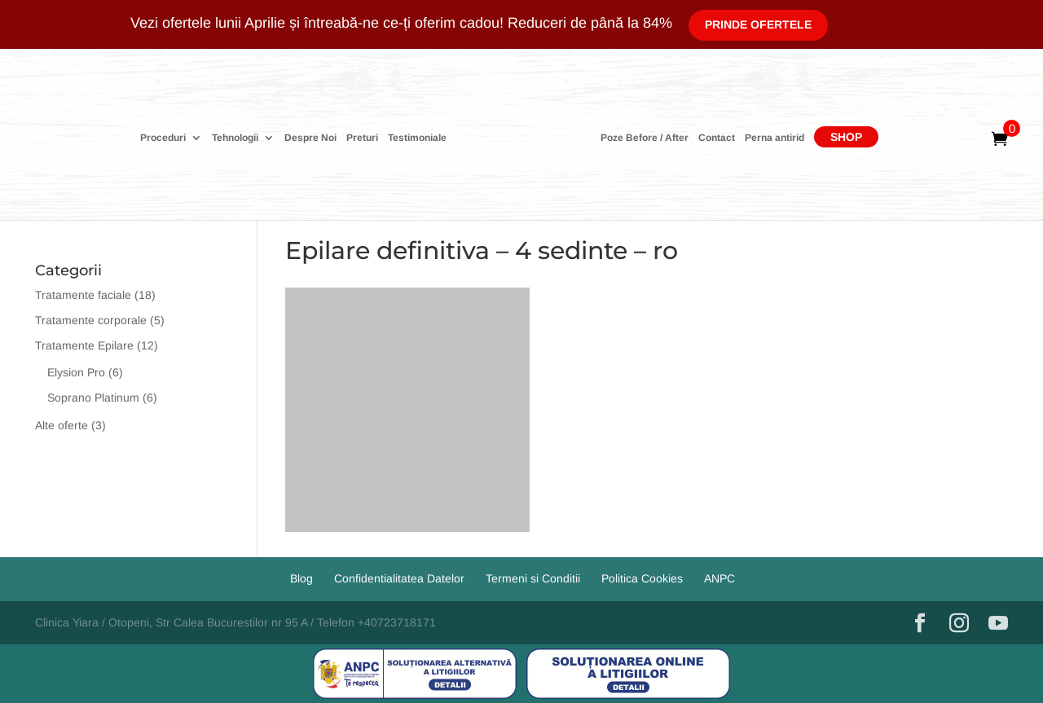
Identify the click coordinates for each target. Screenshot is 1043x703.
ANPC (719, 578)
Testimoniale (417, 138)
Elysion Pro (76, 372)
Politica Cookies (642, 578)
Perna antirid (774, 138)
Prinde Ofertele (758, 24)
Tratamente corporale (91, 320)
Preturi (362, 138)
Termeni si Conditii (533, 578)
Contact (716, 138)
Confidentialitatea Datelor (399, 578)
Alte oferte (61, 425)
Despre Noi (310, 138)
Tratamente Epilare (84, 345)
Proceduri (163, 138)
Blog (301, 578)
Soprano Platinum (93, 397)
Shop (846, 136)
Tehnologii (235, 138)
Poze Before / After (645, 138)
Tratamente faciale (83, 294)
